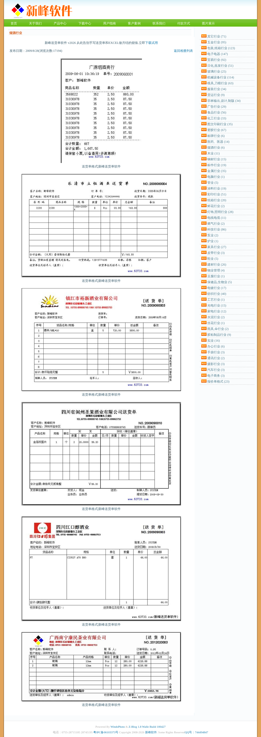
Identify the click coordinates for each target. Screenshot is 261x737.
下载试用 (151, 43)
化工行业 (216, 118)
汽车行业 (216, 370)
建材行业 (216, 264)
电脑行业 (216, 177)
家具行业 (216, 247)
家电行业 (216, 311)
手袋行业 (216, 352)
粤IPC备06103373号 (105, 732)
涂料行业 (216, 188)
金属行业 (216, 171)
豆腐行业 (216, 276)
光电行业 (216, 305)
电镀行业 (216, 288)
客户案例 (134, 23)
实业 (213, 340)
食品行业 (216, 112)
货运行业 (216, 95)
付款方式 (183, 23)
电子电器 (217, 54)
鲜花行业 (216, 206)
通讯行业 (216, 358)
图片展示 (208, 23)
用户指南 (109, 23)
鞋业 (212, 259)
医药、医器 (218, 142)
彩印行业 (216, 194)
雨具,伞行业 (218, 329)
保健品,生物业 (219, 282)
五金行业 (216, 42)
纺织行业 (216, 294)
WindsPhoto (118, 726)
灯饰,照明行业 (220, 212)
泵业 (212, 235)
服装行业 (216, 89)
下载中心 (84, 23)
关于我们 (35, 23)
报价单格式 (218, 381)
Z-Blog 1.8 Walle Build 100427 (147, 726)
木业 (213, 153)
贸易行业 (216, 60)
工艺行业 (216, 300)
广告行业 (216, 106)
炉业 (212, 241)
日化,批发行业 (220, 66)
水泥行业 (216, 317)
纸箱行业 (216, 200)
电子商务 (216, 376)
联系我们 (159, 23)
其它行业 (216, 36)
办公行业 (216, 346)
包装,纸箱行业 (221, 48)
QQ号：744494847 (196, 732)
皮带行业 (216, 253)
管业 (212, 183)
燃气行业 (216, 223)
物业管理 (216, 270)
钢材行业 (216, 159)
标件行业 (216, 165)
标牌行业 (216, 136)
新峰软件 (151, 732)
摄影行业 (216, 364)
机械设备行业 (220, 77)
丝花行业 (216, 323)
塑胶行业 (216, 130)
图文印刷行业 (220, 124)
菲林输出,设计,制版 (224, 101)
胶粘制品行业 (219, 335)
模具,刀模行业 (220, 83)
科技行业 (216, 229)
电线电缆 (216, 218)
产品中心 (60, 23)
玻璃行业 (216, 71)
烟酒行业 (216, 147)
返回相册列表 (183, 51)
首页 (14, 23)
